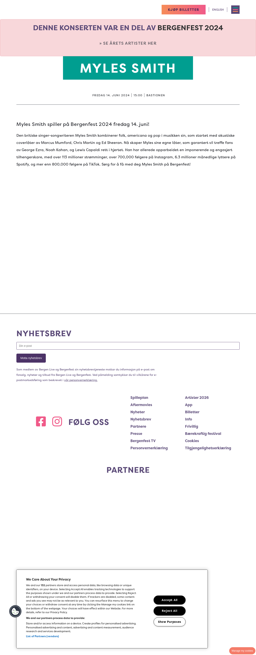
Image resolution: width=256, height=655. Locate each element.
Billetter (192, 411)
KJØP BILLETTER (183, 9)
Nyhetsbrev (140, 419)
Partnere (138, 426)
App (188, 404)
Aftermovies (141, 404)
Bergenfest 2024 (190, 28)
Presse (136, 433)
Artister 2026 (197, 397)
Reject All (169, 611)
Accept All (170, 600)
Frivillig (191, 426)
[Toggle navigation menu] (235, 9)
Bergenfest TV (143, 440)
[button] (15, 611)
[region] (112, 609)
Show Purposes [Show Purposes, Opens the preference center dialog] (169, 622)
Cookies (192, 440)
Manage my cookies (242, 650)
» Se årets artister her (128, 43)
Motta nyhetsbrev (31, 358)
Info (188, 419)
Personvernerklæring (149, 447)
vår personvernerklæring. (81, 380)
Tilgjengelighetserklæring (208, 447)
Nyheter (137, 411)
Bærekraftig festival (203, 433)
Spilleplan (139, 397)
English (218, 9)
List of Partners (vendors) (42, 636)
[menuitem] (157, 398)
